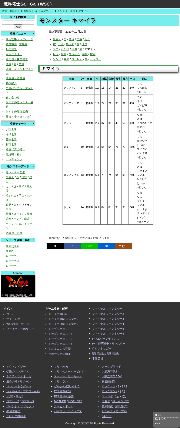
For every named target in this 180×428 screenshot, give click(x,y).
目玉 (8, 208)
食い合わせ (13, 97)
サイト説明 (13, 318)
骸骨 (8, 213)
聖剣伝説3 (113, 353)
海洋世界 (11, 134)
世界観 (23, 44)
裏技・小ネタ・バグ (18, 116)
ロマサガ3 (12, 265)
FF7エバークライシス (105, 338)
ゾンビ (18, 218)
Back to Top (161, 419)
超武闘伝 (107, 406)
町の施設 (11, 49)
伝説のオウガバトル (18, 371)
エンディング (14, 159)
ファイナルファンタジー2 (108, 313)
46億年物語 (13, 411)
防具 (21, 64)
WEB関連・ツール (17, 324)
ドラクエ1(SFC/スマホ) (63, 318)
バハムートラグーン (18, 386)
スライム (19, 213)
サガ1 (9, 396)
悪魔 (30, 213)
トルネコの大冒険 (60, 348)
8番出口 (106, 416)
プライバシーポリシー (20, 328)
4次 (124, 396)
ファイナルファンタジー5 (108, 328)
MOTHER (60, 401)
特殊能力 (11, 83)
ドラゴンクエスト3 (60, 328)
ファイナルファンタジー (107, 308)
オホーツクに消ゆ (60, 353)
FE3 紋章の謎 (62, 391)
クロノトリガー (101, 348)
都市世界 (11, 144)
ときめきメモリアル (114, 411)
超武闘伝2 (121, 406)
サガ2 (9, 251)
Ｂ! (106, 246)
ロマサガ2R (13, 261)
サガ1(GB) (12, 246)
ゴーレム (11, 223)
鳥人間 (70, 44)
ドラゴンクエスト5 (60, 338)
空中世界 (11, 139)
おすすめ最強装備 (17, 111)
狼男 (8, 204)
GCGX (85, 423)
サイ (21, 186)
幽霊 (27, 218)
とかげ (65, 49)
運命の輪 (11, 381)
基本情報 (11, 44)
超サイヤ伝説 (120, 401)
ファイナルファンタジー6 (108, 333)
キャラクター (14, 54)
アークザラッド (111, 366)
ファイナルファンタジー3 (108, 318)
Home (158, 415)
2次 (117, 396)
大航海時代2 (109, 371)
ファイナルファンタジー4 (108, 323)
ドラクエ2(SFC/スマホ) (63, 324)
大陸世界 (11, 129)
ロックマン (109, 386)
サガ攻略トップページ (19, 39)
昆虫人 (10, 177)
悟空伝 (106, 401)
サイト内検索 (18, 17)
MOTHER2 (75, 401)
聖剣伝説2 (98, 353)
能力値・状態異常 (17, 59)
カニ (8, 186)
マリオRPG (61, 366)
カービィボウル (63, 406)
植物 (24, 177)
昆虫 (79, 39)
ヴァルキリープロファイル (23, 391)
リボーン (25, 381)
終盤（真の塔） (15, 149)
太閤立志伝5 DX (112, 376)
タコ (13, 195)
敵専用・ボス (14, 233)
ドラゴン (95, 59)
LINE (89, 246)
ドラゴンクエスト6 (60, 343)
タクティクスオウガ (18, 376)
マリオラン (61, 381)
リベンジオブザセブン (20, 406)
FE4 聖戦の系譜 (64, 396)
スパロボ (107, 396)
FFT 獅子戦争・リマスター (109, 343)
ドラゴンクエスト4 (60, 333)
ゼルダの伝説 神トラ (67, 386)
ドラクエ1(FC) (58, 314)
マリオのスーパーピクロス (70, 371)
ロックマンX (109, 391)
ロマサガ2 (12, 255)
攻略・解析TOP (11, 11)
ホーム (10, 314)
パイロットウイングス (68, 411)
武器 (8, 64)
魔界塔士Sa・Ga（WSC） (28, 4)
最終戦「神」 (14, 154)
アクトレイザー (16, 366)
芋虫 (21, 195)
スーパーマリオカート (68, 376)
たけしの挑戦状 (16, 416)
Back (157, 423)
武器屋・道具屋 (15, 78)
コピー (123, 246)
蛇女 (8, 218)
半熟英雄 (97, 358)
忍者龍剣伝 (109, 381)
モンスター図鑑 (66, 11)
